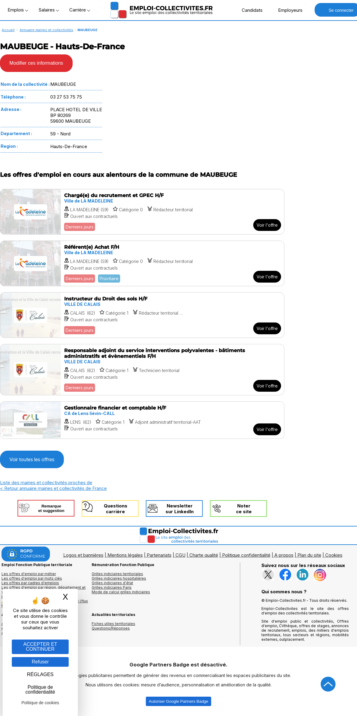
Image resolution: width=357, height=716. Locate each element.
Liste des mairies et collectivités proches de (46, 482)
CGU (180, 555)
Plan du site (309, 555)
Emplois (18, 10)
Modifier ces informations (36, 63)
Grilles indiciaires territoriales (117, 574)
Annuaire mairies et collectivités (46, 30)
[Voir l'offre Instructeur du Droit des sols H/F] (142, 315)
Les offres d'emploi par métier (29, 574)
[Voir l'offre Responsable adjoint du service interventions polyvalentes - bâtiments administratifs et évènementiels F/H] (142, 369)
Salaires (48, 10)
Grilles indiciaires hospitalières (119, 578)
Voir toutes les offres (31, 459)
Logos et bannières (83, 555)
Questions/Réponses (111, 628)
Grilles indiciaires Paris (112, 587)
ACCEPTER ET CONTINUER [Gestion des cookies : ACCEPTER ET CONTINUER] (40, 647)
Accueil (8, 30)
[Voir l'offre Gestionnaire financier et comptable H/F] (142, 420)
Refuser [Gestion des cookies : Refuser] (40, 661)
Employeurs (287, 10)
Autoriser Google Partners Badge (178, 701)
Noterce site (244, 508)
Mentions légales (125, 555)
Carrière (79, 10)
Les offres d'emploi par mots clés (32, 578)
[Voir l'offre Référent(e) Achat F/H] (142, 263)
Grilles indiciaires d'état (112, 583)
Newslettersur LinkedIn (179, 508)
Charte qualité (203, 555)
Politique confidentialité (246, 555)
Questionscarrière (115, 508)
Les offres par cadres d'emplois (30, 583)
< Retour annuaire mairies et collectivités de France (53, 488)
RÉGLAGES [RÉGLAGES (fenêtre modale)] (40, 674)
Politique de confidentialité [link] (40, 690)
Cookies (333, 555)
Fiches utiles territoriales (113, 623)
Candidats (249, 10)
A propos (283, 555)
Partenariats (159, 555)
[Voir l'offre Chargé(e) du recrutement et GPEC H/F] (142, 211)
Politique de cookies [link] (40, 702)
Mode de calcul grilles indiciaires (121, 592)
